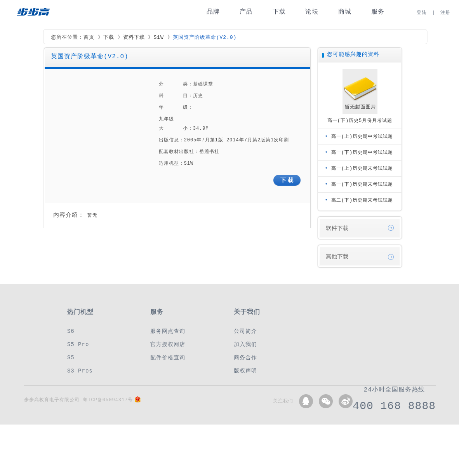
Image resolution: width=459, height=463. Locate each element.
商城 (344, 12)
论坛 (311, 12)
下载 (279, 12)
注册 (445, 12)
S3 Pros (80, 370)
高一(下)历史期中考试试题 (362, 152)
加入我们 (245, 344)
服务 (377, 12)
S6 (71, 331)
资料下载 (134, 37)
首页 (88, 37)
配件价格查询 (167, 357)
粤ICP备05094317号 (108, 400)
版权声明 (245, 370)
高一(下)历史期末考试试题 (362, 184)
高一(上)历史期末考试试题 (362, 168)
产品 (246, 12)
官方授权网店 (167, 344)
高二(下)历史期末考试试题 (362, 200)
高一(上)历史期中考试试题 (362, 136)
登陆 (422, 12)
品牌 (213, 12)
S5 (71, 357)
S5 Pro (78, 344)
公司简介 (245, 331)
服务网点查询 (167, 331)
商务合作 (245, 357)
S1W (158, 37)
